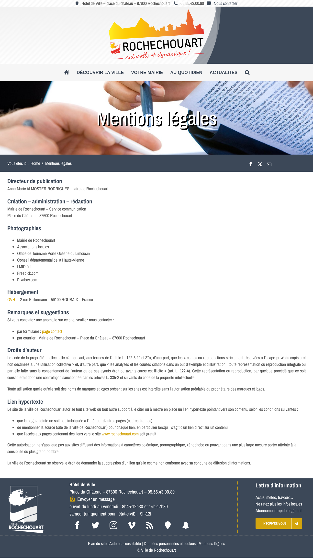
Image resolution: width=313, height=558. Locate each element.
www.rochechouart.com (120, 434)
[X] (260, 163)
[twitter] (95, 525)
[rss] (149, 525)
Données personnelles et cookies (170, 543)
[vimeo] (131, 525)
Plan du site (97, 543)
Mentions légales (212, 543)
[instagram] (113, 525)
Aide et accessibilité (125, 543)
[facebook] (77, 525)
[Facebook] (250, 163)
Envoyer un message (96, 499)
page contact (52, 331)
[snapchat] (186, 525)
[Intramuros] (168, 525)
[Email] (269, 163)
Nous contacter (225, 3)
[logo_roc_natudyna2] (156, 11)
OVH (11, 299)
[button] (247, 72)
